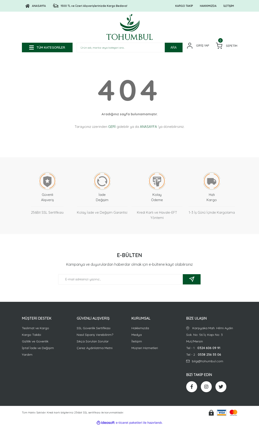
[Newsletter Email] (129, 279)
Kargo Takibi (31, 335)
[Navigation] (47, 47)
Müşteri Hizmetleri (144, 348)
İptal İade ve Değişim (38, 348)
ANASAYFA (148, 126)
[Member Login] (198, 46)
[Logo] (35, 6)
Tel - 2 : (211, 354)
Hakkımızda (140, 328)
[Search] (130, 47)
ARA (173, 47)
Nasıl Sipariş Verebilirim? (95, 335)
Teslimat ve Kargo (35, 328)
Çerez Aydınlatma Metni (94, 348)
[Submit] (192, 279)
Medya (136, 335)
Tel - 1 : (211, 348)
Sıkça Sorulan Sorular (93, 341)
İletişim (136, 341)
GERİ (112, 126)
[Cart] (226, 46)
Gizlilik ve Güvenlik (35, 341)
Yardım (27, 354)
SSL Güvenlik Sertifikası (93, 328)
